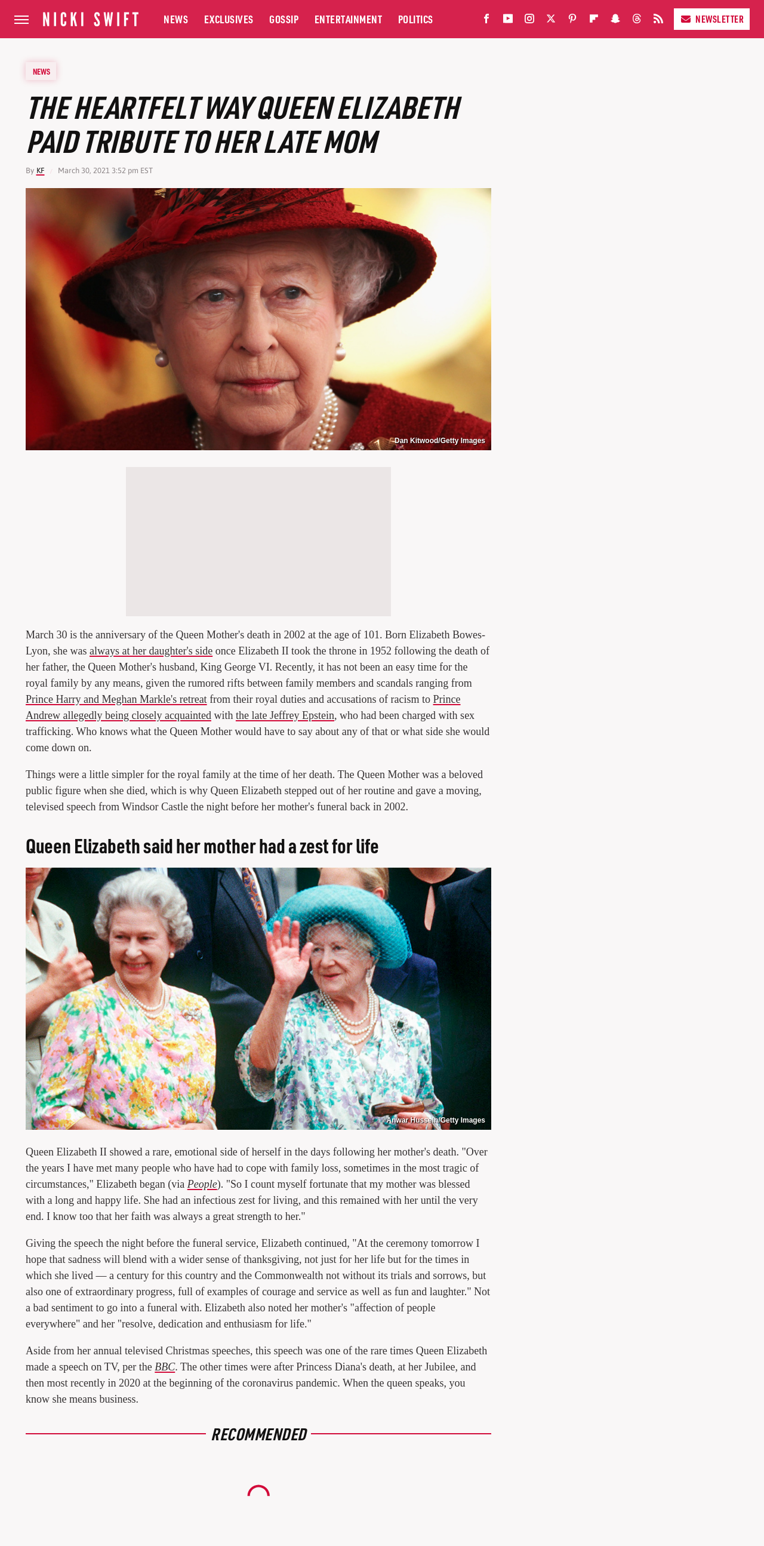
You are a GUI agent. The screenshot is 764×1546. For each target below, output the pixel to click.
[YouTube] (508, 21)
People (202, 1184)
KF (40, 170)
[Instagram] (529, 21)
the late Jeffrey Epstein (285, 715)
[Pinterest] (572, 21)
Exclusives (229, 19)
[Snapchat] (615, 21)
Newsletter (712, 19)
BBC (165, 1367)
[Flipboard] (594, 21)
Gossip (283, 19)
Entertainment (349, 19)
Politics (415, 19)
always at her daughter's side (151, 651)
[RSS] (658, 21)
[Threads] (637, 21)
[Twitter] (551, 21)
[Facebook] (486, 21)
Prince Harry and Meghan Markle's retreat (116, 699)
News (176, 19)
